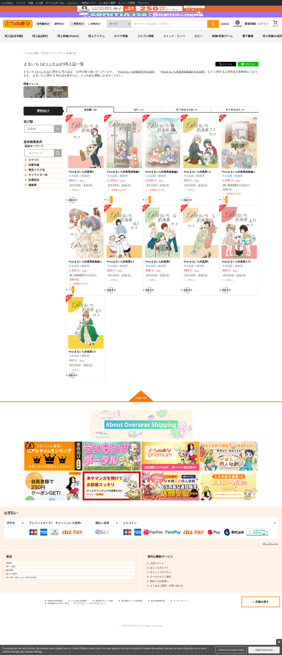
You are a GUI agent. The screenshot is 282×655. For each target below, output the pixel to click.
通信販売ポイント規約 (117, 622)
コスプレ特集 (145, 47)
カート (133, 216)
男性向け (77, 35)
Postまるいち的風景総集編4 (162, 187)
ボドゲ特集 (121, 47)
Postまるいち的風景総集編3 (181, 83)
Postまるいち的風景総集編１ (85, 278)
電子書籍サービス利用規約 (151, 622)
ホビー (198, 47)
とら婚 (39, 3)
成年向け (59, 35)
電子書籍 (247, 47)
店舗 (30, 3)
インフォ (20, 3)
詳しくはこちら (270, 564)
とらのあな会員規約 (86, 622)
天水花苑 (151, 83)
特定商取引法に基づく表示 (89, 625)
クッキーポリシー (57, 625)
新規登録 (250, 35)
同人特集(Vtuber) (68, 47)
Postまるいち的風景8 (132, 83)
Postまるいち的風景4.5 (82, 370)
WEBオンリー (89, 3)
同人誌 (47, 64)
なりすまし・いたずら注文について (130, 625)
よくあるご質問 (107, 3)
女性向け (93, 35)
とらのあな (7, 3)
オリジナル (51, 76)
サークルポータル (55, 3)
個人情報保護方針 (183, 622)
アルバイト (143, 3)
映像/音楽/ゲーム (222, 47)
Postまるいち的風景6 (158, 278)
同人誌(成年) (40, 47)
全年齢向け (43, 35)
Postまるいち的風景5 (196, 278)
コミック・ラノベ (174, 47)
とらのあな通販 (32, 64)
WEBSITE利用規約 (58, 622)
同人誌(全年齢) (14, 47)
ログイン (263, 35)
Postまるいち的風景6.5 (120, 278)
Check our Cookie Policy (231, 650)
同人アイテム (96, 47)
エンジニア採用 (126, 3)
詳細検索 (225, 35)
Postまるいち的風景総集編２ (239, 187)
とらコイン (73, 3)
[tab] (138, 123)
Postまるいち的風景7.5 (197, 187)
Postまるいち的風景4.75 (236, 278)
